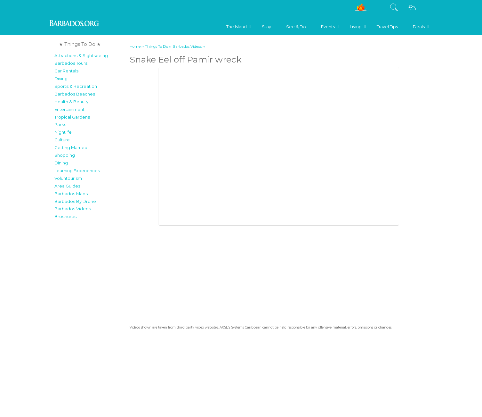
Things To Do (156, 46)
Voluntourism (68, 178)
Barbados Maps (71, 193)
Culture (62, 139)
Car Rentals (66, 70)
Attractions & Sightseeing (81, 55)
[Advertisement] (90, 318)
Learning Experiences (77, 170)
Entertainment (69, 109)
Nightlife (63, 132)
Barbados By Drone (75, 201)
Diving (61, 78)
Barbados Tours (70, 63)
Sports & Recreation (75, 86)
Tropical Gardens (72, 117)
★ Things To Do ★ (80, 44)
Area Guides (67, 185)
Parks (60, 124)
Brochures (65, 216)
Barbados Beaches (74, 93)
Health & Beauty (71, 101)
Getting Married (70, 147)
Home (135, 46)
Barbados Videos (72, 208)
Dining (61, 162)
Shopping (64, 155)
